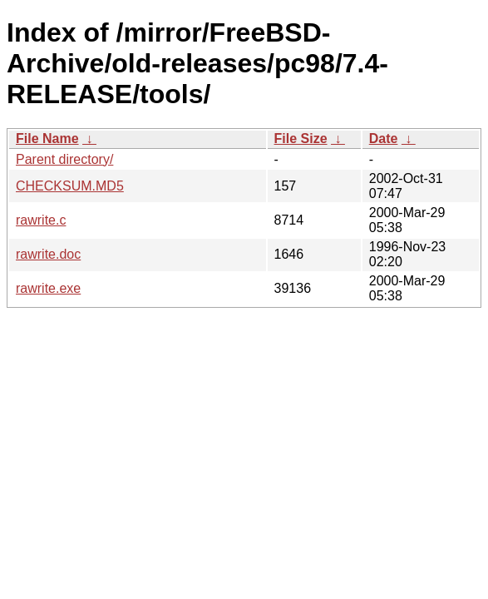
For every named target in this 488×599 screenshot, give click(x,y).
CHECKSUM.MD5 (70, 186)
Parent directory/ (64, 159)
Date (383, 138)
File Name (47, 138)
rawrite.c (41, 220)
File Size (301, 138)
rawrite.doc (48, 254)
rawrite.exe (48, 288)
